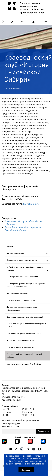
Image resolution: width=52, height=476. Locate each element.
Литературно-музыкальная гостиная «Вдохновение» (21, 308)
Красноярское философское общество (22, 276)
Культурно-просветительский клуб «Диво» (24, 364)
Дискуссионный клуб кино (17, 293)
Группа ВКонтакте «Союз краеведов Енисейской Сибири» (23, 229)
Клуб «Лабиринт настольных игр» (20, 300)
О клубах (10, 246)
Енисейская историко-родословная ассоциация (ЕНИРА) (26, 325)
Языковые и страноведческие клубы (27, 260)
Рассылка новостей (10, 426)
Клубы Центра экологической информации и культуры (27, 268)
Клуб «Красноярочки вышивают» (20, 347)
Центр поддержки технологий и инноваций (24, 317)
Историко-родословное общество (20, 340)
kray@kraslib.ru (31, 203)
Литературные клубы (27, 253)
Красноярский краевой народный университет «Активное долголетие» (25, 285)
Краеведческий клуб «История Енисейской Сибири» (24, 355)
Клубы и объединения (13, 88)
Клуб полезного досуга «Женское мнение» (24, 333)
